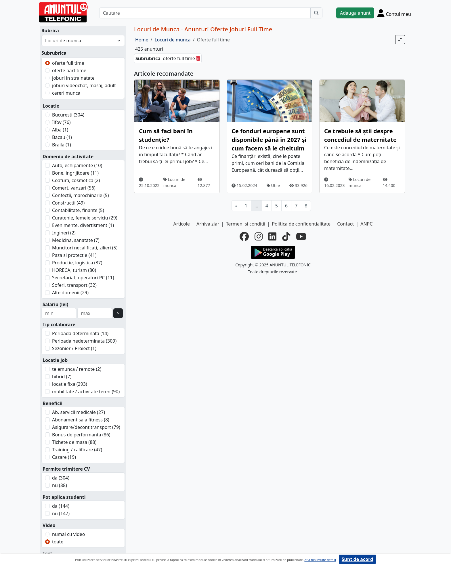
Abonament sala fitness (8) (80, 420)
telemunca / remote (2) (76, 369)
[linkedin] (272, 236)
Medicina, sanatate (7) (76, 240)
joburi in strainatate (73, 78)
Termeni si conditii (245, 224)
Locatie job (55, 360)
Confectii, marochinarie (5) (80, 195)
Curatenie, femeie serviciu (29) (84, 218)
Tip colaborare (59, 324)
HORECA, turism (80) (74, 270)
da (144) (60, 506)
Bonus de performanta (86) (81, 434)
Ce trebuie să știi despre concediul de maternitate (360, 135)
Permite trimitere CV (66, 469)
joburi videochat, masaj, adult (84, 85)
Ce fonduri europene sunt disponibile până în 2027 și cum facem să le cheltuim (269, 139)
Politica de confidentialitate (301, 224)
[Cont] (394, 13)
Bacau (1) (62, 137)
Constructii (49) (68, 203)
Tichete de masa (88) (74, 442)
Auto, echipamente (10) (77, 165)
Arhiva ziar (207, 224)
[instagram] (259, 236)
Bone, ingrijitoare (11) (75, 173)
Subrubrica (53, 53)
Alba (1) (60, 130)
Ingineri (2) (64, 233)
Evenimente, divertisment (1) (83, 225)
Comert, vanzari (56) (73, 188)
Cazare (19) (64, 457)
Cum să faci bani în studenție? (166, 135)
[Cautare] (205, 12)
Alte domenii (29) (70, 292)
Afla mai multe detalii (320, 559)
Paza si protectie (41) (74, 255)
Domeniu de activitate (68, 156)
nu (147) (61, 513)
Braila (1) (61, 145)
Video (49, 525)
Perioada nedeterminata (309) (84, 341)
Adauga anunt (355, 13)
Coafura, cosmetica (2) (76, 180)
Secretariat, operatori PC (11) (83, 277)
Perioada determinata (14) (80, 333)
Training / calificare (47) (77, 449)
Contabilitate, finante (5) (78, 210)
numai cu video (68, 534)
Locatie (51, 106)
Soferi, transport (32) (74, 285)
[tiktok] (286, 236)
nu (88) (59, 485)
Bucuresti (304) (68, 115)
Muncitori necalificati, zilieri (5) (85, 248)
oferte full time (68, 63)
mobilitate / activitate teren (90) (86, 391)
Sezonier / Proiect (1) (74, 348)
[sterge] (198, 58)
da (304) (60, 478)
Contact (345, 224)
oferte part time (69, 70)
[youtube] (301, 236)
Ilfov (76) (61, 122)
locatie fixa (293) (69, 384)
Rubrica (50, 30)
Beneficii (52, 403)
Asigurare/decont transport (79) (86, 427)
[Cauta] (316, 12)
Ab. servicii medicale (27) (78, 412)
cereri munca (66, 93)
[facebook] (244, 236)
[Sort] (400, 39)
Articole (181, 224)
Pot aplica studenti (64, 497)
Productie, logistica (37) (77, 262)
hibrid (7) (61, 376)
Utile (273, 185)
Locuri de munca (174, 182)
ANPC (366, 224)
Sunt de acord (357, 559)
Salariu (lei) (55, 304)
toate (57, 542)
